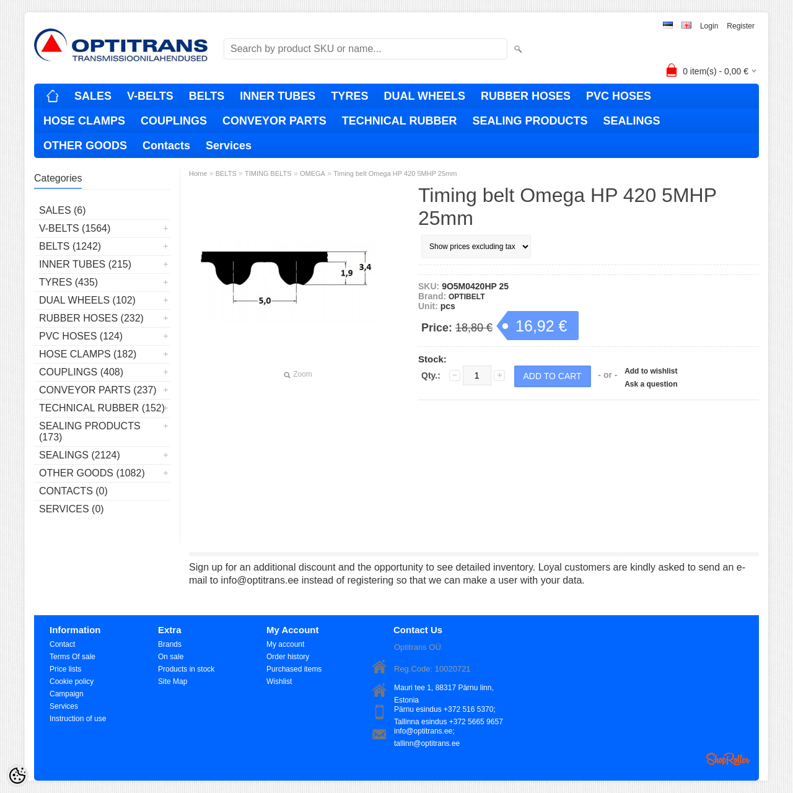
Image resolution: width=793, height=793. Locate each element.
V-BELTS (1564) (74, 228)
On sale (170, 656)
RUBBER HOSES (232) (91, 318)
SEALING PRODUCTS (529, 121)
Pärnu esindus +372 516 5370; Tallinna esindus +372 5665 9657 (448, 710)
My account (285, 644)
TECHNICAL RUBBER (399, 121)
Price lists (65, 669)
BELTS (207, 96)
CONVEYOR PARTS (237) (98, 390)
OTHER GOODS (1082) (92, 473)
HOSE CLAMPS (84, 121)
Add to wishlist (650, 371)
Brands (170, 644)
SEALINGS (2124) (79, 455)
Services (229, 145)
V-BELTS (150, 96)
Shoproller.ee (728, 759)
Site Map (172, 681)
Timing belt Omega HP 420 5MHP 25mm (395, 173)
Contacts (166, 145)
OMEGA (312, 173)
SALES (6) (62, 210)
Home (198, 173)
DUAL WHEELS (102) (87, 300)
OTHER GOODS (85, 145)
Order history (287, 656)
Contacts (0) (73, 491)
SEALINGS (631, 121)
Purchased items (294, 669)
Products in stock (186, 669)
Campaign (67, 694)
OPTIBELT (466, 296)
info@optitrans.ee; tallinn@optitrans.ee (427, 732)
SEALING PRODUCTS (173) (90, 431)
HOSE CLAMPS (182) (87, 354)
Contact (62, 644)
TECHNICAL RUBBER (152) (102, 408)
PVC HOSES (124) (81, 336)
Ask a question (650, 384)
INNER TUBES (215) (85, 264)
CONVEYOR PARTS (274, 121)
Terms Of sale (72, 656)
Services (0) (71, 509)
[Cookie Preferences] (17, 776)
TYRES (349, 96)
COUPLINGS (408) (81, 372)
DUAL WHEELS (424, 96)
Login (709, 26)
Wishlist (279, 681)
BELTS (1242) (70, 246)
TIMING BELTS (268, 173)
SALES (93, 96)
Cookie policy (72, 681)
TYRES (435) (68, 282)
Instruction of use (78, 718)
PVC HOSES (618, 96)
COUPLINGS (174, 121)
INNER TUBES (277, 96)
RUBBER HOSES (526, 96)
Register (741, 26)
